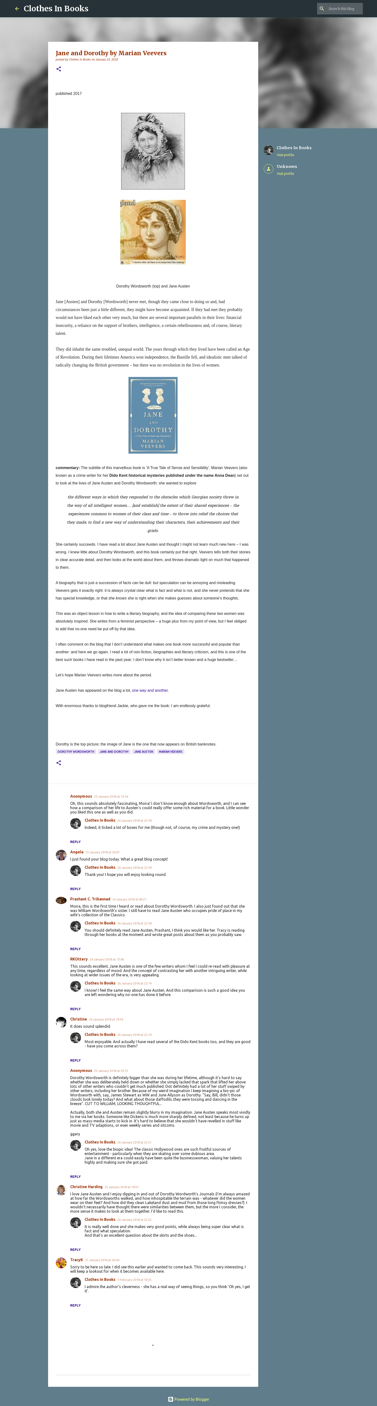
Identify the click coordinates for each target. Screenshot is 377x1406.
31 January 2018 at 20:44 (102, 1260)
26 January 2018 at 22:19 (134, 983)
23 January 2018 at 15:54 (111, 796)
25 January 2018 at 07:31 (111, 1070)
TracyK (76, 1260)
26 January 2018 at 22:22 (134, 1219)
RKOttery (79, 959)
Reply (75, 842)
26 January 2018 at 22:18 (134, 820)
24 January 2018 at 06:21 (129, 899)
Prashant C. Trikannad (90, 899)
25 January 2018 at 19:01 (122, 1187)
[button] (59, 69)
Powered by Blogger (188, 1399)
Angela (76, 852)
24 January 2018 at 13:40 (107, 959)
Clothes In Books (56, 8)
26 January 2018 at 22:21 (134, 1142)
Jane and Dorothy (114, 751)
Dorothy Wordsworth (76, 751)
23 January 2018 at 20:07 (102, 852)
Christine (78, 1019)
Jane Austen (143, 751)
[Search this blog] (337, 8)
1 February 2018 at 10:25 (134, 1279)
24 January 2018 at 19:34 (106, 1019)
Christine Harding (86, 1187)
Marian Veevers (170, 751)
